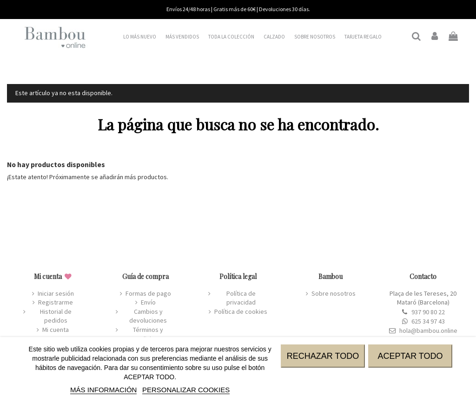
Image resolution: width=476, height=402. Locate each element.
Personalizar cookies (186, 390)
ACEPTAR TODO (410, 356)
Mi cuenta (55, 329)
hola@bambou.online (428, 330)
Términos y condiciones (148, 334)
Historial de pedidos (56, 316)
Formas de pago (148, 293)
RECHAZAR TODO (323, 356)
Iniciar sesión (56, 293)
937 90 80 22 (428, 312)
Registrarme (55, 302)
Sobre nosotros (333, 293)
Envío (148, 302)
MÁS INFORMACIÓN (103, 390)
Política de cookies (240, 311)
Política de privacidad (241, 298)
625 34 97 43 (428, 321)
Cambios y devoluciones (148, 316)
